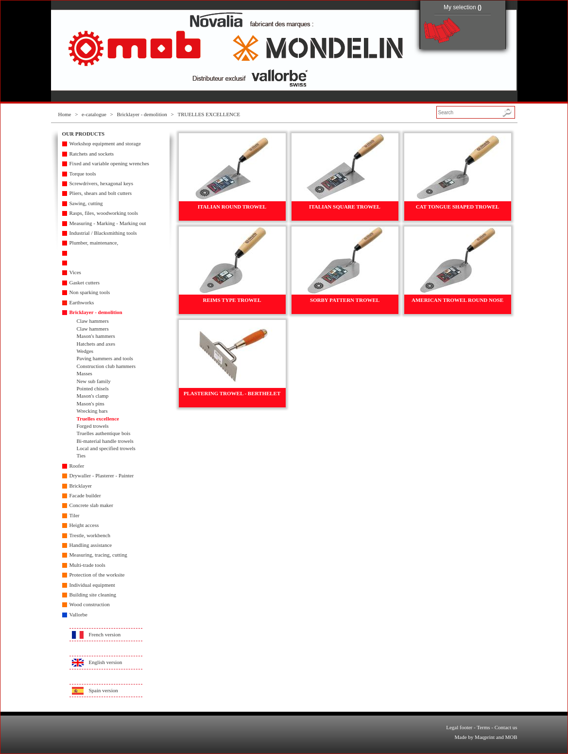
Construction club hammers (106, 366)
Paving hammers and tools (105, 358)
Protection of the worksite (97, 575)
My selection (463, 7)
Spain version (103, 690)
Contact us (506, 727)
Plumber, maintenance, (94, 242)
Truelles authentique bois (104, 433)
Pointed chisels (93, 388)
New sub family (94, 381)
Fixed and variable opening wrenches (109, 163)
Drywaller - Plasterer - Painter (101, 475)
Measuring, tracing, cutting (98, 555)
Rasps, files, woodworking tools (103, 213)
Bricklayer (80, 486)
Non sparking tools (89, 292)
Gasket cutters (84, 282)
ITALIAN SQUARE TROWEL (344, 207)
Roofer (77, 466)
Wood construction (89, 604)
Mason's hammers (96, 336)
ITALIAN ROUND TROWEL (232, 207)
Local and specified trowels (106, 448)
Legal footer (459, 727)
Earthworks (81, 302)
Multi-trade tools (87, 565)
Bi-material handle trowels (105, 441)
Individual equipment (92, 585)
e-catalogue (94, 114)
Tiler (74, 515)
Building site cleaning (93, 594)
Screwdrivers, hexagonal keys (101, 183)
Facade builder (85, 495)
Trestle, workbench (90, 535)
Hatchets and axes (96, 344)
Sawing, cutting (86, 203)
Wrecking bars (92, 411)
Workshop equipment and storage (105, 143)
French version (105, 634)
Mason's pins (90, 403)
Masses (84, 373)
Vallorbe (78, 614)
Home (64, 114)
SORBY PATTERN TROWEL (344, 300)
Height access (84, 525)
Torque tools (82, 173)
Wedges (85, 351)
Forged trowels (93, 426)
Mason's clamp (93, 396)
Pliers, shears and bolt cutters (100, 193)
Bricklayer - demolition (142, 114)
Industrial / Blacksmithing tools (103, 233)
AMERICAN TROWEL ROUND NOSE (457, 300)
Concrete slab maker (91, 505)
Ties (81, 455)
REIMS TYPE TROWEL (232, 300)
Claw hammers (93, 321)
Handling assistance (90, 545)
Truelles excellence (98, 418)
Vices (75, 272)
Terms (483, 727)
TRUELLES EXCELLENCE (208, 114)
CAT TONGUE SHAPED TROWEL (457, 207)
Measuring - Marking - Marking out (107, 223)
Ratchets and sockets (91, 154)
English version (105, 662)
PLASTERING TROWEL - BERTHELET (232, 393)
